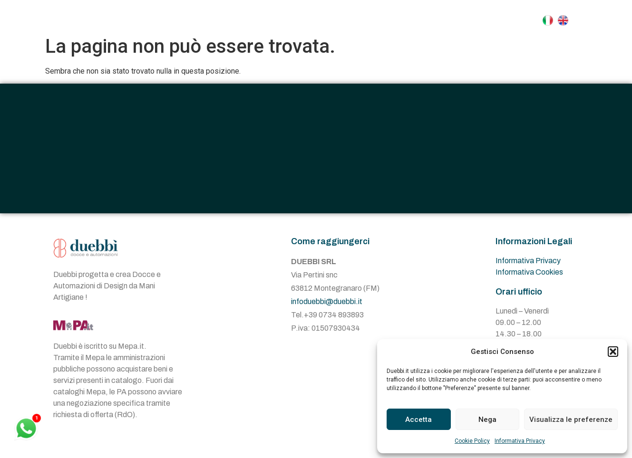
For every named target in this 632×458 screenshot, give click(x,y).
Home (202, 20)
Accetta (418, 419)
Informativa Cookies (529, 279)
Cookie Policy (472, 441)
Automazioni (383, 20)
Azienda (252, 20)
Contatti (455, 20)
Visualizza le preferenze (571, 419)
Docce (309, 20)
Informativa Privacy (520, 441)
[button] (613, 351)
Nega (487, 419)
